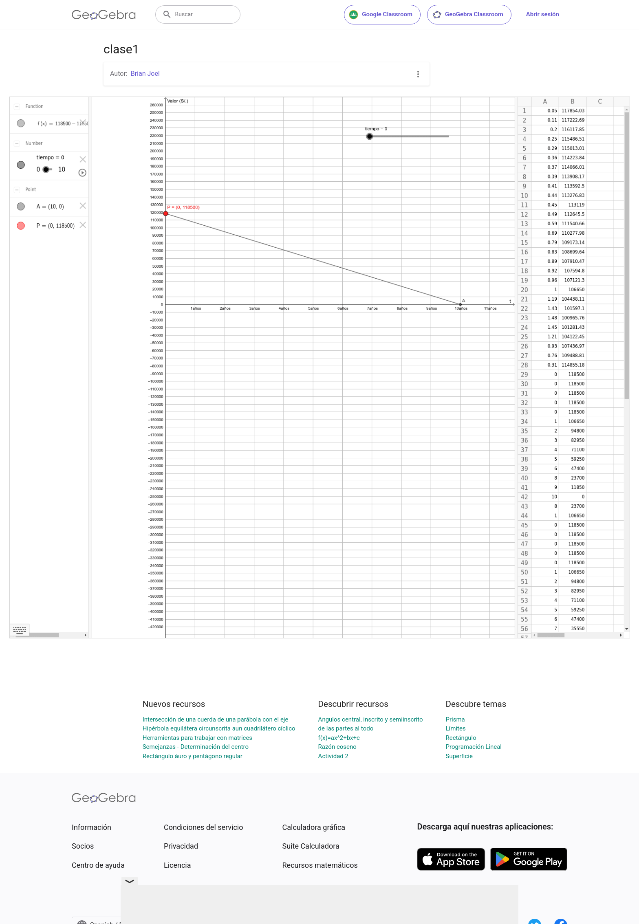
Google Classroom (380, 15)
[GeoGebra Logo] (104, 15)
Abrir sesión (542, 14)
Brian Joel (145, 73)
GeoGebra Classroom (467, 15)
